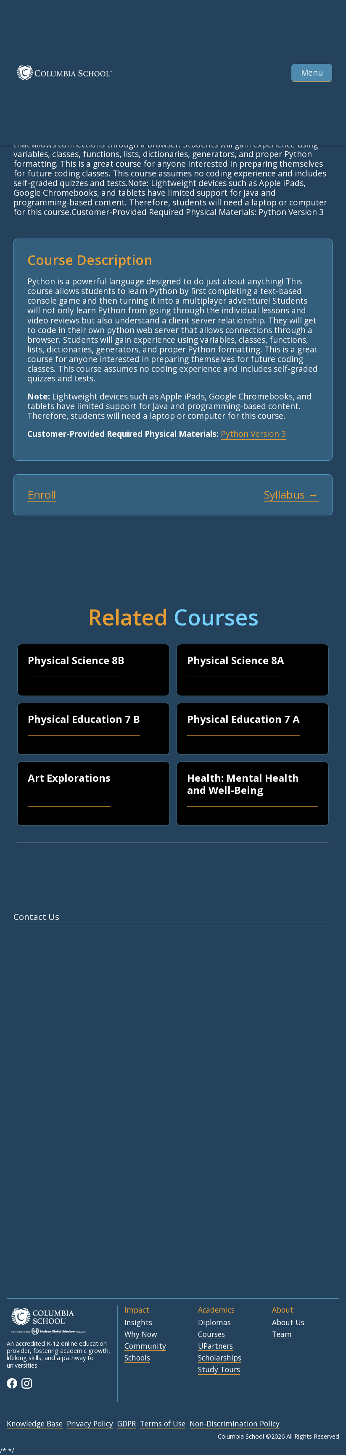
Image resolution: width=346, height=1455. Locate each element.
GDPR (126, 1424)
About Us (288, 1322)
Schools (137, 1358)
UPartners (215, 1346)
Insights (138, 1322)
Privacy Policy (90, 1424)
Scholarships (219, 1358)
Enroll (41, 495)
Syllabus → (291, 495)
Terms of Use (162, 1424)
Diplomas (214, 1322)
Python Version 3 (253, 433)
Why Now (140, 1334)
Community (145, 1346)
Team (282, 1334)
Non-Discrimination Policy (235, 1424)
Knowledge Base (35, 1424)
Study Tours (219, 1369)
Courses (211, 1334)
